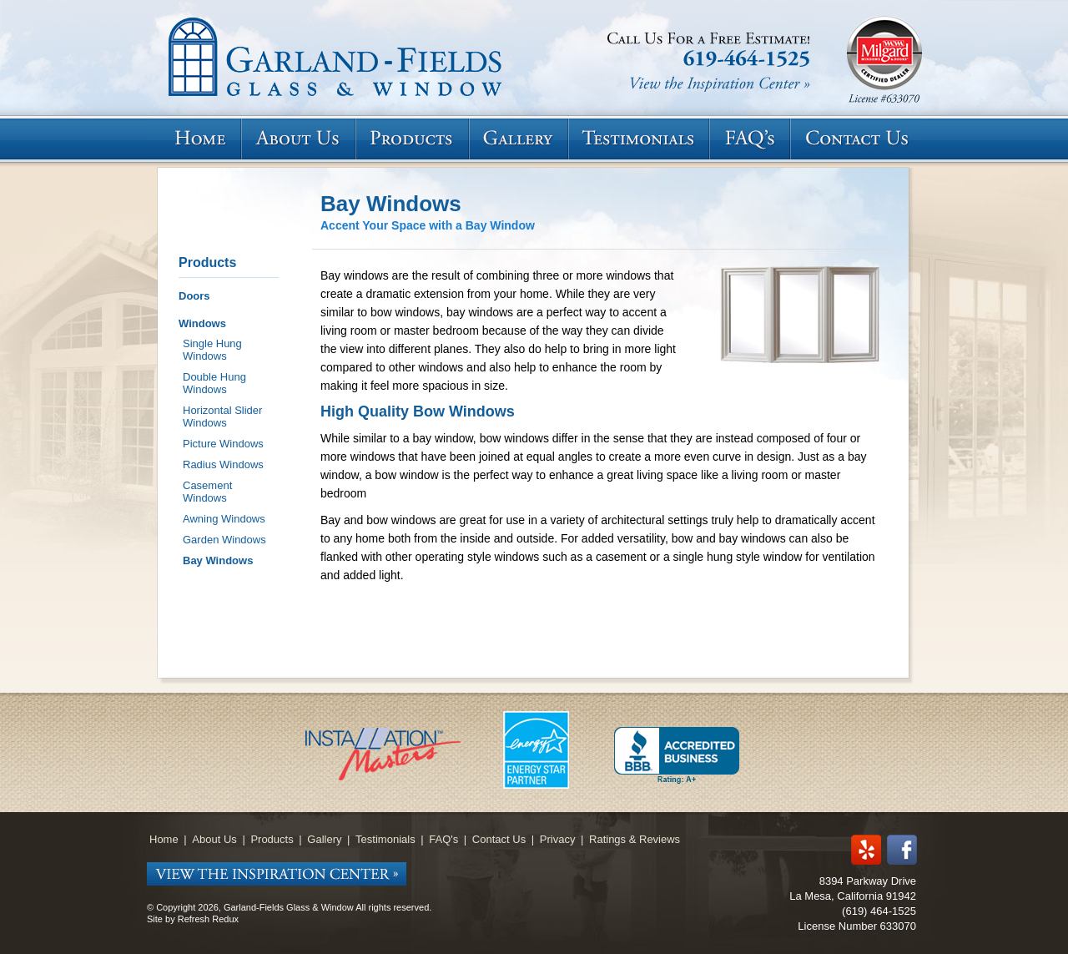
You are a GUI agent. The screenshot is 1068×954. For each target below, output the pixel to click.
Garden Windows (224, 539)
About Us (214, 839)
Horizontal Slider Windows (222, 416)
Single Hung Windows (212, 349)
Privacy (558, 839)
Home (164, 839)
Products (207, 262)
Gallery (324, 839)
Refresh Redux (208, 919)
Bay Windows (218, 560)
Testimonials (385, 839)
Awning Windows (224, 518)
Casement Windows (207, 491)
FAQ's (443, 839)
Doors (194, 296)
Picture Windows (223, 443)
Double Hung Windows (214, 383)
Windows (202, 323)
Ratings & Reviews (634, 839)
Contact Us (499, 839)
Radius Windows (223, 464)
